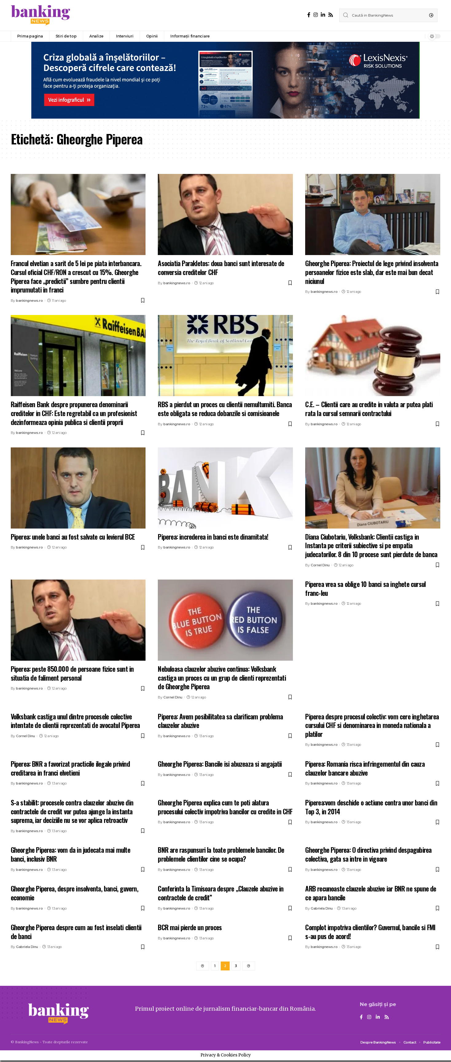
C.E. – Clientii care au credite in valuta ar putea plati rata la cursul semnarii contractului (369, 408)
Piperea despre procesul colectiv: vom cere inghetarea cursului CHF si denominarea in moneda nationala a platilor (372, 725)
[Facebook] (309, 15)
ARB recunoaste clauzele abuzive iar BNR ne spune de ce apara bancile (370, 892)
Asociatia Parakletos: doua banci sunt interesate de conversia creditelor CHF (221, 267)
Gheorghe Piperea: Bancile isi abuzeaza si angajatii (220, 764)
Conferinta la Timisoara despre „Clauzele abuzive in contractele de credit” (220, 892)
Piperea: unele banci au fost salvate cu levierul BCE (73, 536)
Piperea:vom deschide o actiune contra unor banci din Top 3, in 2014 (371, 806)
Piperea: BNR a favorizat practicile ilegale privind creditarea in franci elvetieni (70, 768)
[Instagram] (315, 15)
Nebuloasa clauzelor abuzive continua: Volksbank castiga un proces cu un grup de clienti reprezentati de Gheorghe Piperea (222, 677)
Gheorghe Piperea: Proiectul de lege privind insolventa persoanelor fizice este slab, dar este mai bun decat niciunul (371, 271)
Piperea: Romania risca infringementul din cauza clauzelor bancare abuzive (364, 768)
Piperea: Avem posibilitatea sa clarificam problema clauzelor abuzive (220, 720)
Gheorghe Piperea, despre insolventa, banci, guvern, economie (74, 892)
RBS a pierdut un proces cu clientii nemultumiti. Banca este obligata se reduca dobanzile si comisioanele (225, 408)
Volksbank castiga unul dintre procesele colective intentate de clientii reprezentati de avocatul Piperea (75, 720)
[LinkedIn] (323, 15)
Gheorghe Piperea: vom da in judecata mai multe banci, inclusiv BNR (70, 854)
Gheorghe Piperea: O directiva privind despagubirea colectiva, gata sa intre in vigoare (368, 854)
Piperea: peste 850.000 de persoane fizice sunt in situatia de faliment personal (72, 673)
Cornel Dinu (320, 565)
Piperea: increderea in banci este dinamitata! (213, 536)
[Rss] (331, 15)
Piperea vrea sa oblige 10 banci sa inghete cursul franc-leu (365, 588)
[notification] (419, 36)
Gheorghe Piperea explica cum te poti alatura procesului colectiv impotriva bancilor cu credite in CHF (225, 806)
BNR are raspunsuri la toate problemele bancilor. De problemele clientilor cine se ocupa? (221, 854)
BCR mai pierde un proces (190, 927)
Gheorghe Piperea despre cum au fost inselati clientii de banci (76, 931)
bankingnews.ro (29, 300)
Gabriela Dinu (322, 908)
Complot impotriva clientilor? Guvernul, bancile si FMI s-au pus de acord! (370, 931)
